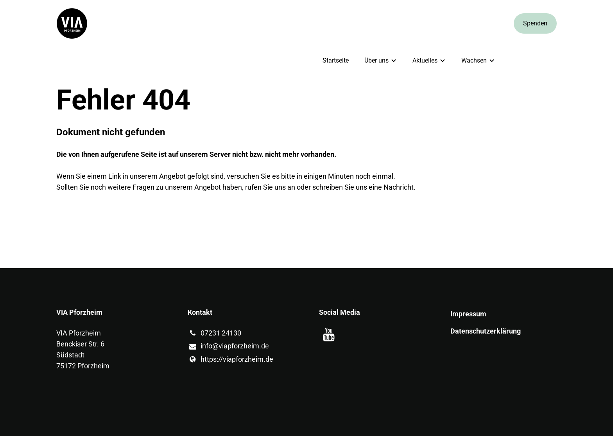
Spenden (535, 23)
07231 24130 (214, 333)
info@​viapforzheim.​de (228, 346)
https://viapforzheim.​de (230, 359)
